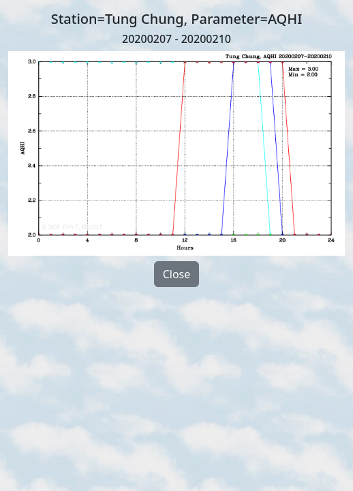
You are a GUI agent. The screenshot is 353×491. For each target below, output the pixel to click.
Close (177, 274)
